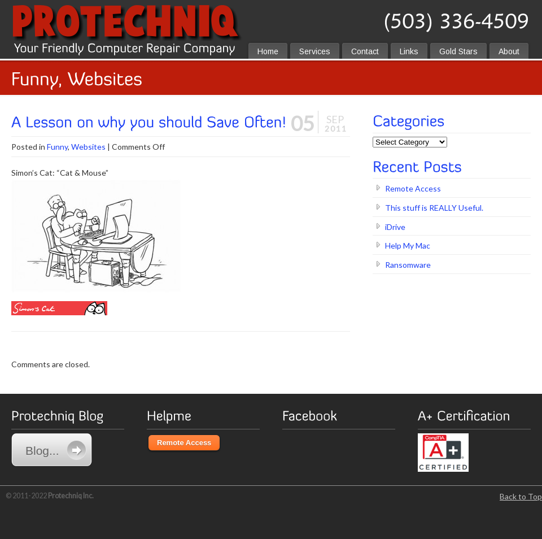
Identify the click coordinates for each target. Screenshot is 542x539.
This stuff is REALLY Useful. (434, 207)
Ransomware (408, 265)
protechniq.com (269, 23)
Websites (88, 146)
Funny (57, 146)
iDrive (395, 227)
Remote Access (413, 188)
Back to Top (521, 496)
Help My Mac (407, 245)
